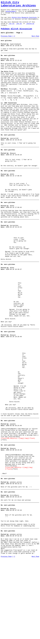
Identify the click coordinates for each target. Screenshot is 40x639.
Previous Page (6, 41)
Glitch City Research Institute (24, 20)
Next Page (35, 41)
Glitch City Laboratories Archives (18, 4)
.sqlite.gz (30, 27)
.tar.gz (11, 27)
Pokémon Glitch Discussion (16, 33)
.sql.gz (19, 27)
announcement (11, 13)
